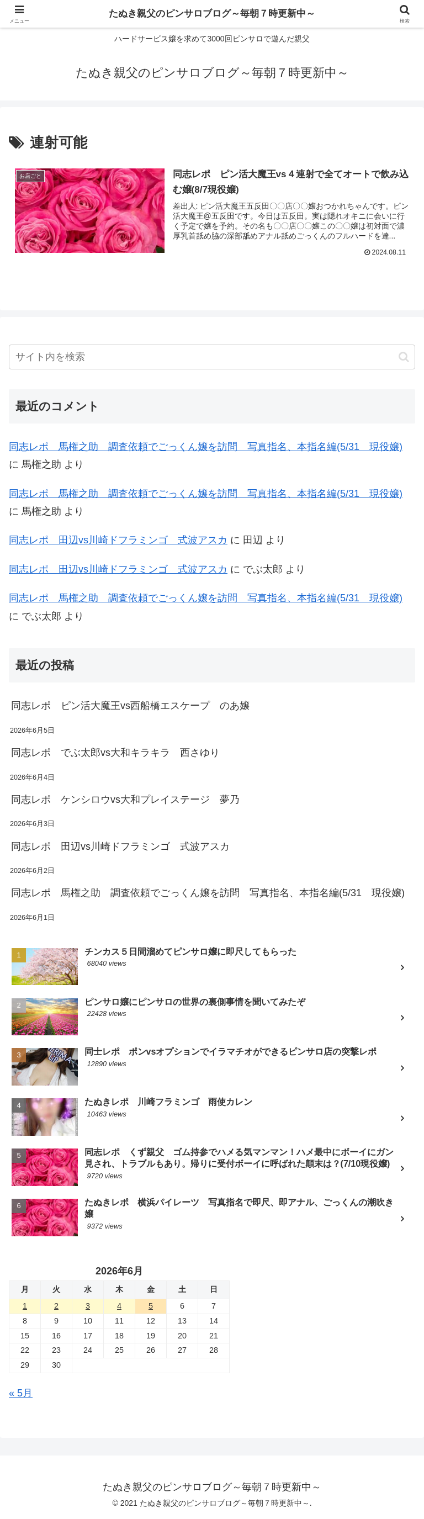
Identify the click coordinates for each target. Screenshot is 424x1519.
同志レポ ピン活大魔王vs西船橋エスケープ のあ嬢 (130, 706)
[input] (212, 357)
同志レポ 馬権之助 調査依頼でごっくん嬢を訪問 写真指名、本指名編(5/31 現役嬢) (205, 446)
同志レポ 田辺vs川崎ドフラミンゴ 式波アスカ (118, 540)
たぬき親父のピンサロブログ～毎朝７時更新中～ (212, 13)
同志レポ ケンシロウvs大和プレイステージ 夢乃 (125, 799)
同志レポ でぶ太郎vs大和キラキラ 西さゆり (115, 752)
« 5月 (21, 1393)
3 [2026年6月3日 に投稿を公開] (88, 1305)
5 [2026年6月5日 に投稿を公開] (151, 1305)
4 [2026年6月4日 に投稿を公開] (119, 1305)
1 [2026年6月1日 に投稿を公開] (25, 1305)
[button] (404, 357)
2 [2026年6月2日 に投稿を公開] (56, 1305)
